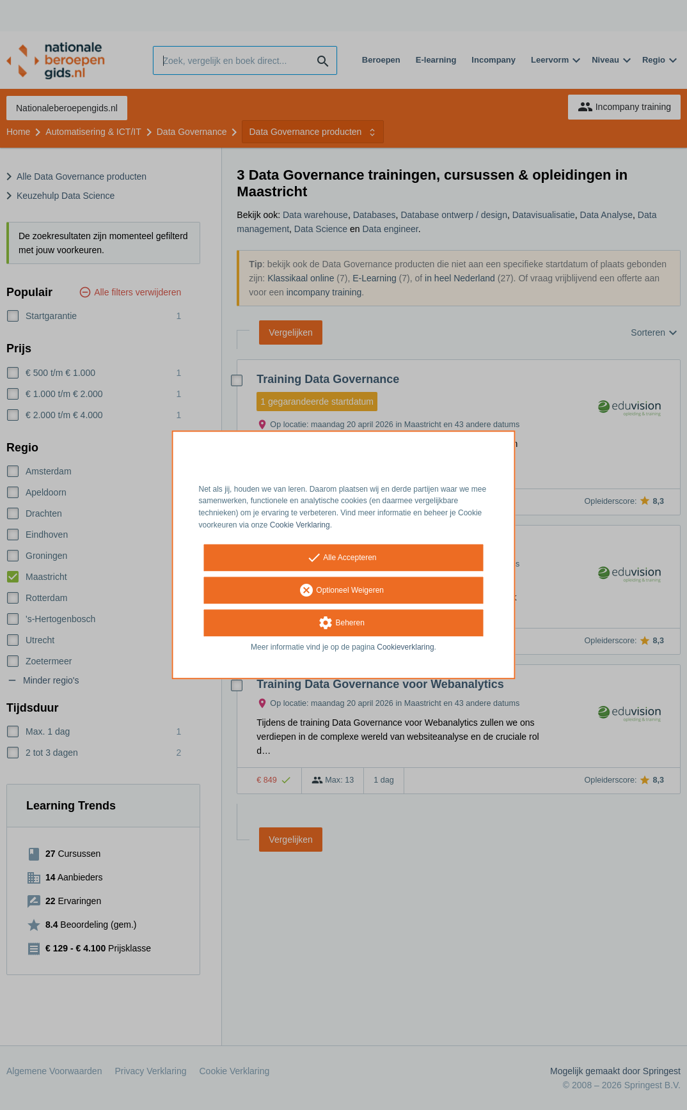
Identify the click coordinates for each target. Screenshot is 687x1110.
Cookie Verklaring (300, 524)
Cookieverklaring (405, 647)
